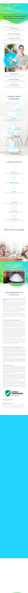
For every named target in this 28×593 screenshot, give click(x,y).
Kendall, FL (9, 405)
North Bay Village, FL (13, 406)
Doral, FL (14, 404)
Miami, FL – (18, 405)
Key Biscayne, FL (14, 405)
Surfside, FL (14, 407)
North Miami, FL (19, 406)
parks (16, 334)
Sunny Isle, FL (10, 407)
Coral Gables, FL (10, 404)
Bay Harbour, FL (5, 404)
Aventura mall (9, 329)
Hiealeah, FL (5, 405)
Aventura (4, 321)
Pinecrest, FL (6, 407)
